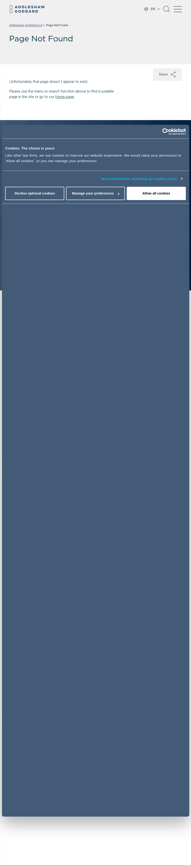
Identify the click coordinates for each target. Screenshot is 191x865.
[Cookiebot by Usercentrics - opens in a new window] (165, 131)
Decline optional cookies (34, 193)
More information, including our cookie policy (139, 179)
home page (64, 96)
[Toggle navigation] (178, 9)
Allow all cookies (156, 193)
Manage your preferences (95, 193)
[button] (167, 10)
